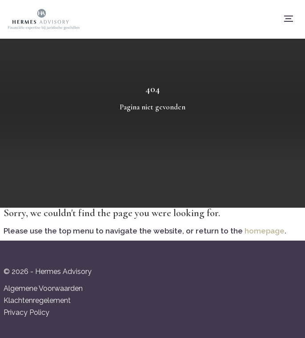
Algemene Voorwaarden (43, 288)
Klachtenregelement (37, 300)
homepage (265, 230)
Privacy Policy (26, 312)
